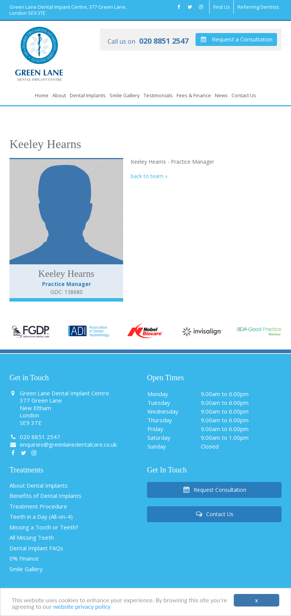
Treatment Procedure (38, 506)
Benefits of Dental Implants (45, 495)
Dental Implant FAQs (36, 548)
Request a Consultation (236, 39)
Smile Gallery (125, 95)
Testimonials (158, 95)
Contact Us (244, 95)
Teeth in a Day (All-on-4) (41, 516)
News (221, 95)
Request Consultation (214, 489)
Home (41, 95)
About (59, 95)
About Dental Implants (38, 485)
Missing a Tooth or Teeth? (43, 527)
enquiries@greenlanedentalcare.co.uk (63, 444)
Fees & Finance (194, 95)
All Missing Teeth (31, 537)
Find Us (221, 6)
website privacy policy (81, 608)
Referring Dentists (258, 6)
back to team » (149, 176)
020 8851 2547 (148, 41)
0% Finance (24, 558)
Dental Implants (88, 95)
